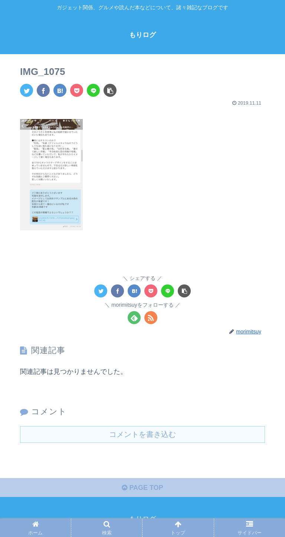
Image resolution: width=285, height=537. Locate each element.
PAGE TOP (142, 487)
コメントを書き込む (142, 434)
